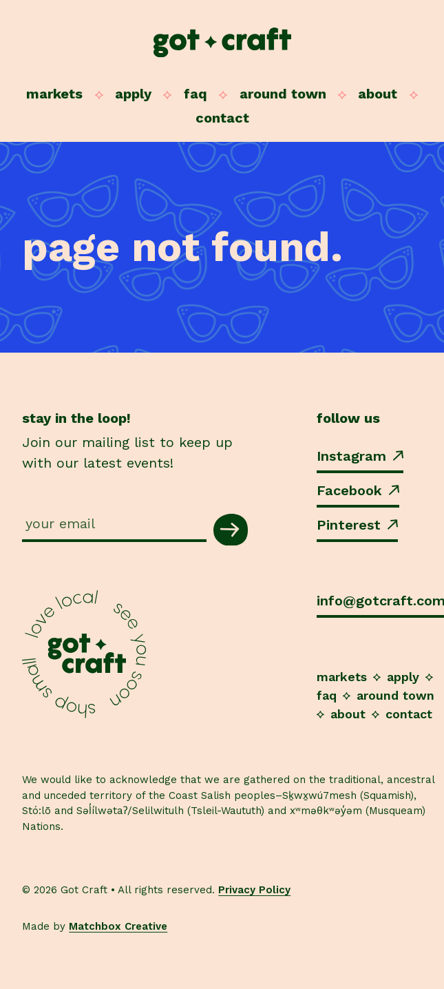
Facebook (358, 490)
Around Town (283, 93)
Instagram (360, 456)
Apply (133, 93)
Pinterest (357, 525)
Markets (54, 93)
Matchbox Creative (118, 926)
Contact (222, 118)
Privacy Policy (254, 890)
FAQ (195, 93)
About (377, 93)
